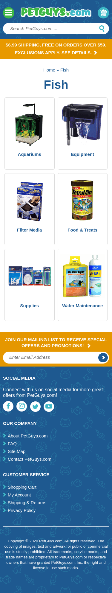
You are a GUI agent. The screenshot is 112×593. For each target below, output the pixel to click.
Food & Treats (82, 229)
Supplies (29, 305)
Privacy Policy (22, 510)
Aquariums (29, 154)
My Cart (103, 12)
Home (49, 69)
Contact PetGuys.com (29, 459)
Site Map (16, 451)
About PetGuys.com (27, 435)
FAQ (12, 443)
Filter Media (29, 229)
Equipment (82, 154)
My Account (19, 494)
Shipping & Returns (27, 502)
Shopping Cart (22, 487)
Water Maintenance (82, 305)
